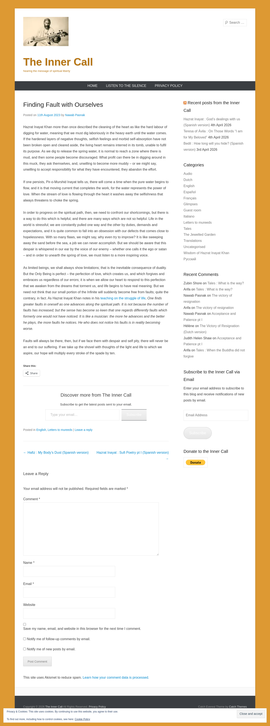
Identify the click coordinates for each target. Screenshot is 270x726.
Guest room (192, 210)
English (41, 429)
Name (28, 562)
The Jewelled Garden (200, 234)
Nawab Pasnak (75, 115)
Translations (193, 240)
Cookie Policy (82, 719)
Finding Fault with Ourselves (63, 104)
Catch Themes (238, 706)
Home (92, 86)
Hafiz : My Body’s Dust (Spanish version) (56, 452)
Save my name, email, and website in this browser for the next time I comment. (82, 628)
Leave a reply (83, 429)
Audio (188, 173)
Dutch (188, 180)
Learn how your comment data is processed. (116, 677)
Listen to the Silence (126, 86)
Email (28, 584)
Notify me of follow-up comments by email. (58, 639)
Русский (190, 259)
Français (190, 198)
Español (190, 192)
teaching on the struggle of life (122, 298)
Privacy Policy (169, 86)
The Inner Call (58, 62)
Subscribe (134, 414)
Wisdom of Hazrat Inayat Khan (206, 253)
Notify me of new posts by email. (51, 649)
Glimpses (191, 204)
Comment (31, 499)
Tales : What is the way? (226, 283)
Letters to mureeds (60, 429)
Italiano (189, 216)
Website (29, 605)
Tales (187, 228)
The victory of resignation (215, 308)
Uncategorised (194, 247)
